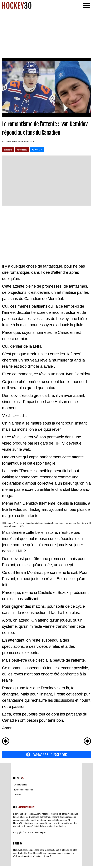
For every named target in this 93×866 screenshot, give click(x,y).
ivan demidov (22, 149)
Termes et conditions (23, 790)
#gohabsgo (71, 523)
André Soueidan (13, 141)
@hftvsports (7, 523)
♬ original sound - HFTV (13, 526)
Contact (17, 794)
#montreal (81, 523)
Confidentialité (20, 785)
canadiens (8, 149)
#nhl (89, 523)
